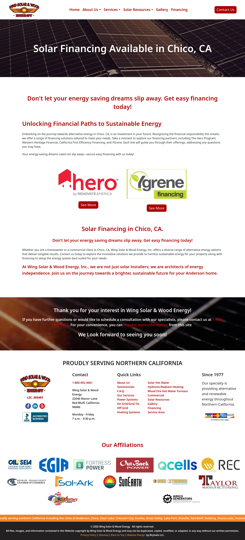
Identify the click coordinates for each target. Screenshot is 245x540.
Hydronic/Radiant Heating (165, 387)
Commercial (156, 395)
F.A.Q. (121, 391)
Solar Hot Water (158, 382)
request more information (145, 324)
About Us (123, 382)
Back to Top (118, 535)
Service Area (156, 412)
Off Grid (122, 408)
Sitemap (103, 535)
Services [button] (111, 9)
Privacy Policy (88, 535)
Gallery (162, 9)
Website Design (136, 535)
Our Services (125, 395)
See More (88, 204)
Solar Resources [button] (136, 9)
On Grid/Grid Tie (128, 404)
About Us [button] (90, 9)
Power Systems (127, 399)
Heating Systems (128, 412)
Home (74, 9)
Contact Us (225, 9)
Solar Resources (158, 399)
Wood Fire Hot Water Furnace (168, 391)
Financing (179, 9)
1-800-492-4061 (82, 382)
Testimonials (125, 387)
